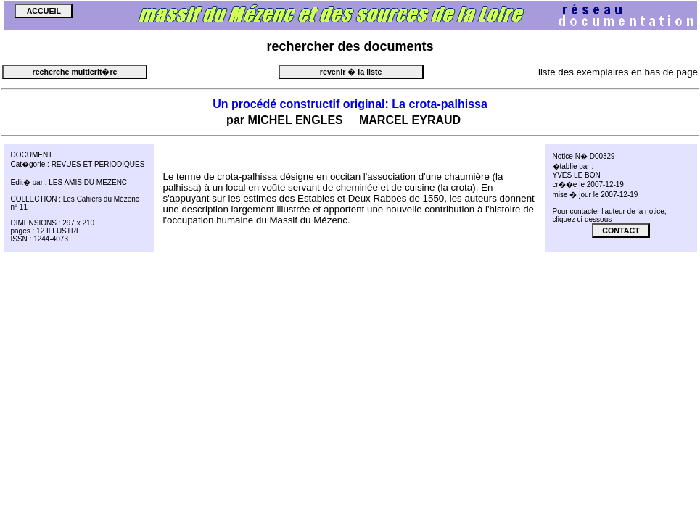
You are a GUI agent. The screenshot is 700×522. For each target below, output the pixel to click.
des (349, 46)
